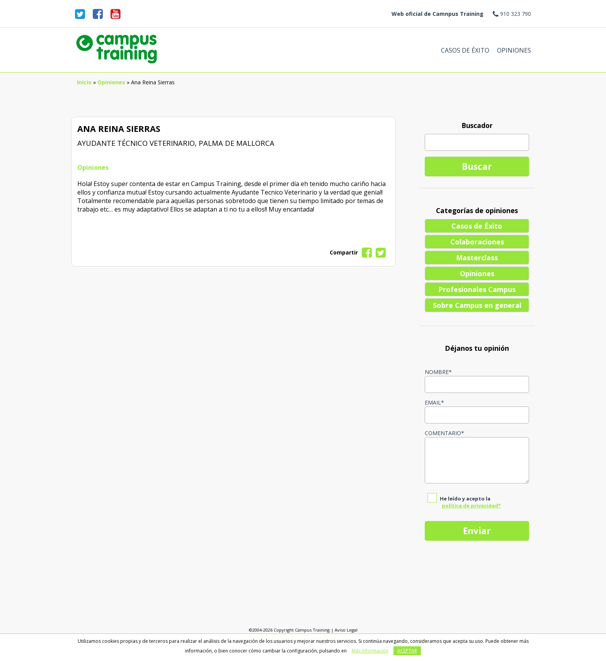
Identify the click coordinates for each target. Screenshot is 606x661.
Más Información (370, 650)
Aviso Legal (346, 630)
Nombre (438, 372)
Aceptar (407, 650)
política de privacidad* (471, 505)
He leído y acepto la (470, 502)
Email (434, 402)
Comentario (444, 433)
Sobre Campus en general (477, 305)
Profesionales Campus (477, 289)
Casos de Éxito (465, 50)
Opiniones (514, 50)
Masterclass (477, 257)
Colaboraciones (477, 241)
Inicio (84, 82)
